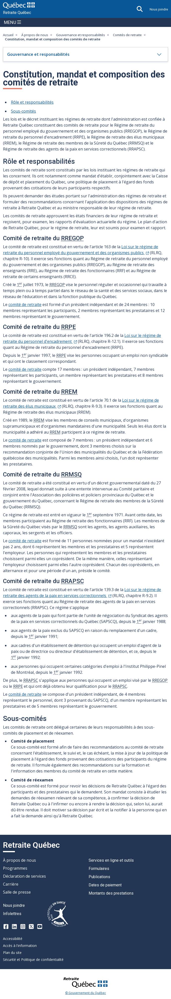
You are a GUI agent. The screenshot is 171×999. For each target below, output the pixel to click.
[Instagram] (23, 926)
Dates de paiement (105, 885)
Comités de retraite (127, 35)
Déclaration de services (24, 876)
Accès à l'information (20, 945)
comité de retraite (24, 304)
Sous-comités (23, 111)
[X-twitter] (31, 926)
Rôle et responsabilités (32, 102)
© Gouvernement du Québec (85, 993)
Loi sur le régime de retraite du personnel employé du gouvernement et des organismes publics (80, 249)
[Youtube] (39, 926)
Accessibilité (12, 938)
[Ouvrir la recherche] (140, 9)
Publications (99, 876)
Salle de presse (17, 892)
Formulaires (99, 868)
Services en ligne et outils (111, 860)
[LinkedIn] (14, 926)
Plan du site (12, 952)
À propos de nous (34, 35)
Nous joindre (159, 9)
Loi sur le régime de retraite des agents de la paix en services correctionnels (82, 592)
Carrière (10, 884)
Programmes (15, 868)
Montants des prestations (111, 893)
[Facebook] (6, 926)
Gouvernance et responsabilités (80, 35)
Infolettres (12, 913)
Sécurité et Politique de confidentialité (33, 959)
